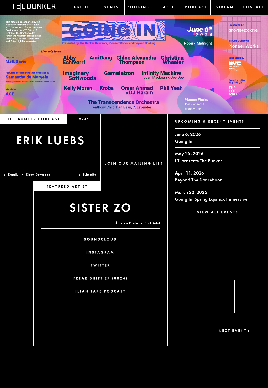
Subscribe (88, 174)
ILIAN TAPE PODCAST (100, 291)
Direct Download (36, 174)
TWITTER (100, 265)
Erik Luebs (50, 139)
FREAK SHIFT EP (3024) (100, 278)
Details (11, 174)
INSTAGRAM (100, 252)
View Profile (126, 223)
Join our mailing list (134, 163)
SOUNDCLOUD (100, 239)
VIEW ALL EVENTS (218, 211)
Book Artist (150, 223)
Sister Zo (100, 207)
